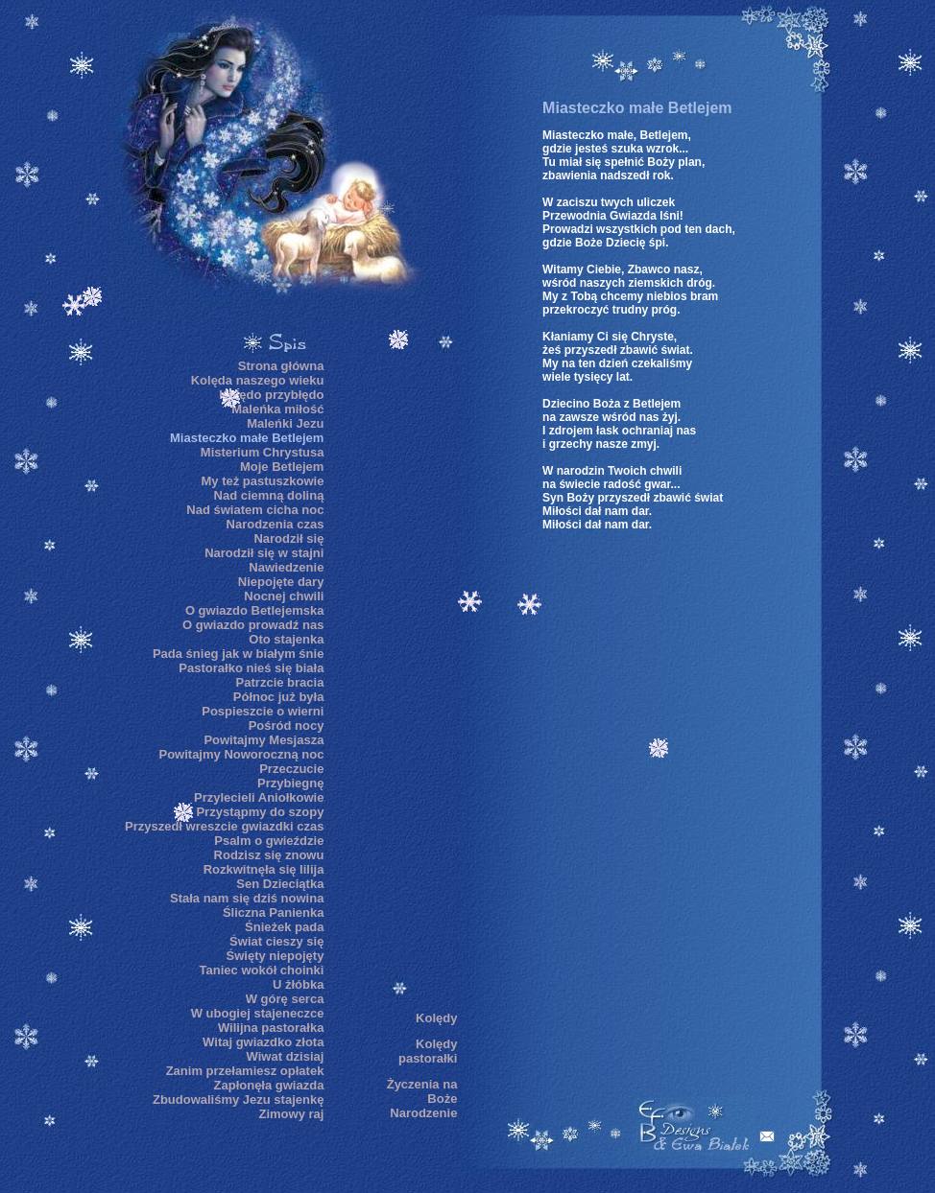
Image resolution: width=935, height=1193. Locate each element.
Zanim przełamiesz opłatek (245, 1071)
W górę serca (285, 999)
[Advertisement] (399, 677)
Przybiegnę (290, 783)
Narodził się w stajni (264, 553)
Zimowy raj (291, 1114)
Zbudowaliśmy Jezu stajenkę (238, 1099)
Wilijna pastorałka (271, 1027)
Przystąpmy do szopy (260, 812)
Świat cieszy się (276, 941)
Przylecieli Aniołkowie (259, 797)
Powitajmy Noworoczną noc (241, 754)
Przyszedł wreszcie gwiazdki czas (224, 826)
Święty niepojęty (275, 955)
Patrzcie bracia (280, 682)
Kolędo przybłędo (271, 394)
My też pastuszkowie (263, 481)
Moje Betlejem (282, 466)
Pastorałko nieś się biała (251, 668)
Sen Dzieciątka (280, 884)
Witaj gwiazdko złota (263, 1042)
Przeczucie (291, 768)
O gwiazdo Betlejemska (254, 610)
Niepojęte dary (281, 581)
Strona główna (281, 366)
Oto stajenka (286, 639)
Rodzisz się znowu (269, 855)
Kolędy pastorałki (427, 1051)
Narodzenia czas (275, 524)
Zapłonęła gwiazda (269, 1085)
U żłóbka (298, 984)
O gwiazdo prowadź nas (253, 625)
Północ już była (278, 697)
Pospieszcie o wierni (263, 711)
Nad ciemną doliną (269, 495)
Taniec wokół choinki (262, 970)
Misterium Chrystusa (262, 452)
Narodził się (288, 538)
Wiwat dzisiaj (285, 1056)
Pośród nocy (286, 725)
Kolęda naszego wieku (257, 380)
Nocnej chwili (284, 596)
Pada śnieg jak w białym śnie (238, 653)
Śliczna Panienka (273, 912)
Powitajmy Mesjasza (264, 740)
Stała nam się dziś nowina (247, 898)
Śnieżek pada (284, 927)
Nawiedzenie (286, 567)
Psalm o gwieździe (269, 840)
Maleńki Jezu (285, 423)
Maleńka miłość (277, 409)
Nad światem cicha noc (255, 510)
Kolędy (436, 1018)
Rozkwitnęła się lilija (264, 869)
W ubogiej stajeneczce (257, 1013)
